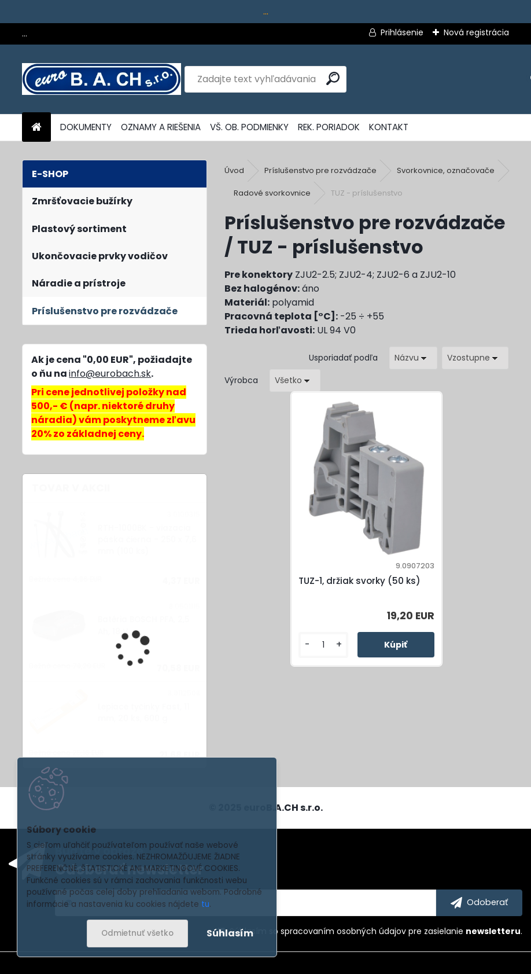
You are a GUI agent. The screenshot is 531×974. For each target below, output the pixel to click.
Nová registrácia (476, 32)
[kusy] (329, 659)
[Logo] (101, 79)
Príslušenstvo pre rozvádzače (320, 170)
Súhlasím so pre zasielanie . (376, 931)
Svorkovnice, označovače (446, 170)
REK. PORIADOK (329, 127)
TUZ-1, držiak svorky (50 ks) (361, 588)
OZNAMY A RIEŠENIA (161, 127)
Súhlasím (230, 933)
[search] (333, 78)
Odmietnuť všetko (137, 933)
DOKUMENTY (86, 127)
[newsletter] (479, 903)
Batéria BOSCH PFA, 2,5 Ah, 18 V (143, 625)
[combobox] (413, 358)
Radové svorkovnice (272, 193)
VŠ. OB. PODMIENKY (249, 127)
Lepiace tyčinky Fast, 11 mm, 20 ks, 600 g (144, 712)
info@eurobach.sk (110, 373)
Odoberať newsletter (129, 869)
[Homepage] (36, 128)
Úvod (234, 170)
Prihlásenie (402, 32)
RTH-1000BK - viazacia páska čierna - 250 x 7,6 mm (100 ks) (147, 540)
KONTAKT (388, 127)
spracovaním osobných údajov (343, 931)
